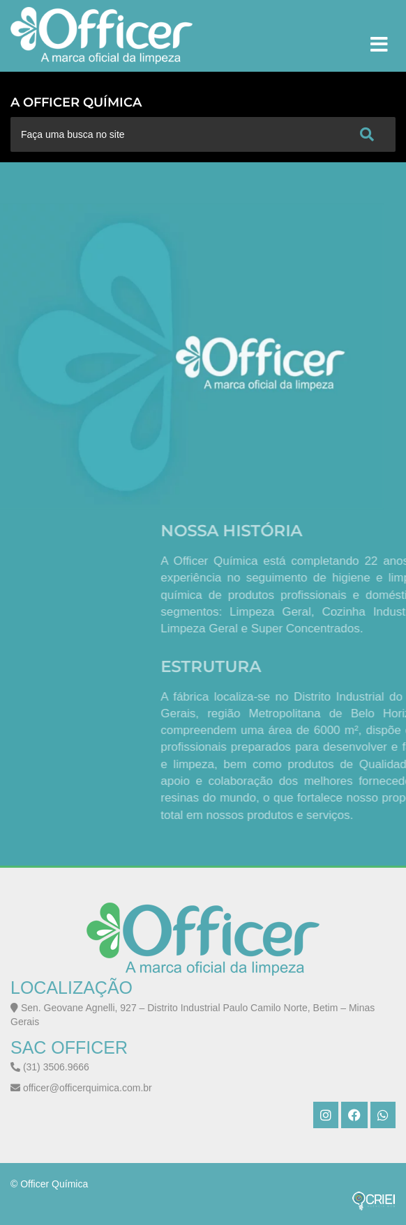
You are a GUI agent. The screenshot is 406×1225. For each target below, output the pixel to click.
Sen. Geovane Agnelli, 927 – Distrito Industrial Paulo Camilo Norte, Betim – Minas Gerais (192, 1014)
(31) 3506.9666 (49, 1066)
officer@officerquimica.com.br (81, 1087)
